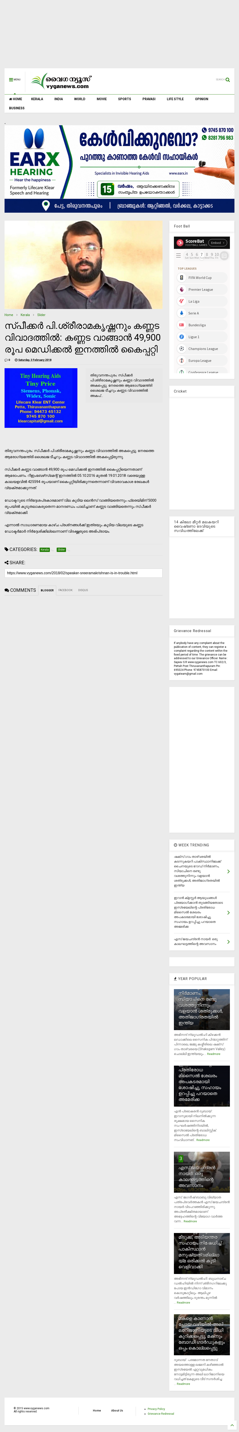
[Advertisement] (119, 36)
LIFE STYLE (175, 99)
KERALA (37, 99)
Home (9, 315)
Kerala (25, 315)
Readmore (213, 1054)
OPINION (201, 99)
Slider (41, 315)
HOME (15, 99)
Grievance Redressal (161, 1413)
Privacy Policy (156, 1409)
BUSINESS (17, 108)
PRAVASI (148, 99)
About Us (117, 1410)
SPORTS (124, 99)
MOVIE (102, 99)
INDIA (58, 99)
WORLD (79, 99)
